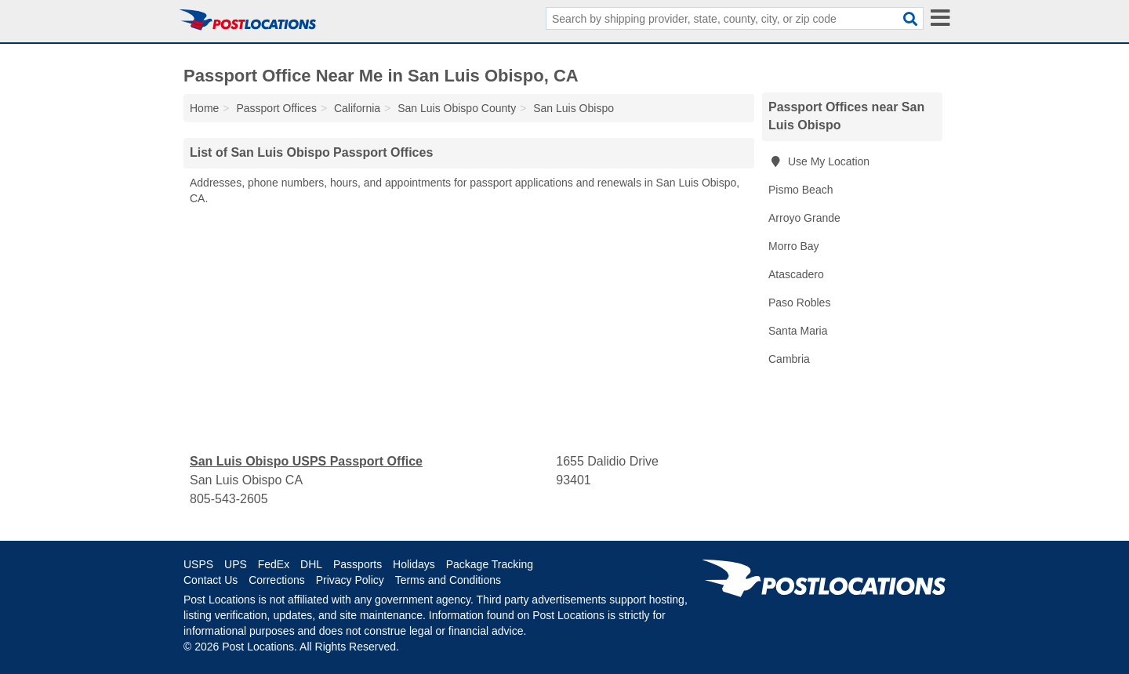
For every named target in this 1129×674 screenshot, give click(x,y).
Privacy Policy (350, 580)
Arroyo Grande (804, 218)
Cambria (789, 359)
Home (204, 108)
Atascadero (796, 274)
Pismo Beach (800, 189)
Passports (357, 564)
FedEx (273, 564)
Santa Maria (797, 330)
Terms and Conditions (448, 580)
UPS (235, 564)
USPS (198, 564)
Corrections (277, 580)
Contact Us (210, 580)
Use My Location (818, 161)
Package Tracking (489, 564)
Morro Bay (793, 246)
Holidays (414, 564)
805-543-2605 (229, 499)
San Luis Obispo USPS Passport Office (306, 461)
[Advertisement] (468, 330)
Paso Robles (799, 302)
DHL (311, 564)
